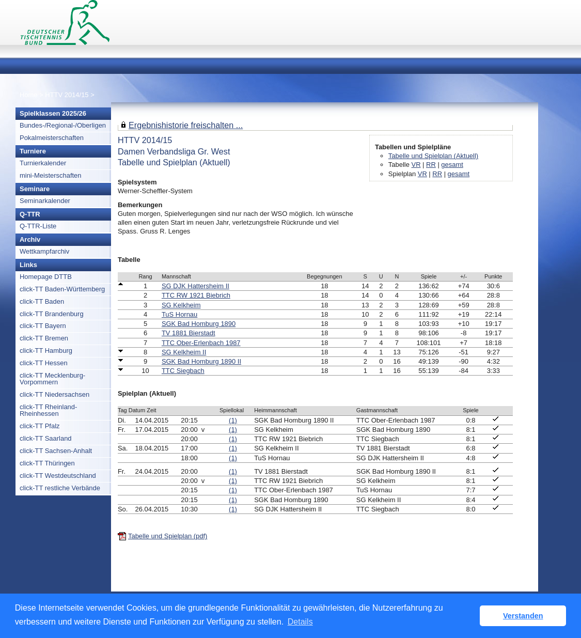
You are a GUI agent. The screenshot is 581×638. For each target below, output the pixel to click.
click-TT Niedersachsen (54, 394)
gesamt (452, 164)
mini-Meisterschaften (51, 175)
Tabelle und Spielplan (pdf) (167, 536)
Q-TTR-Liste (38, 226)
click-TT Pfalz (40, 426)
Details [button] (300, 621)
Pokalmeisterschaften (52, 138)
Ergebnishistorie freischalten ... (186, 125)
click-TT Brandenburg (52, 314)
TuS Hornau (179, 314)
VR (416, 164)
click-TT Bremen (44, 338)
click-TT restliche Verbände (60, 488)
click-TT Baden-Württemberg (62, 289)
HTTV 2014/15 (67, 95)
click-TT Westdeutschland (58, 475)
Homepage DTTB (46, 277)
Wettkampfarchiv (44, 251)
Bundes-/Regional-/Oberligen (63, 125)
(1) (233, 420)
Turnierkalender (43, 163)
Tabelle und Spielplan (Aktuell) (433, 156)
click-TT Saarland (46, 438)
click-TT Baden (42, 301)
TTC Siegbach (183, 371)
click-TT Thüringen (47, 463)
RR (431, 164)
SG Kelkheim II (184, 352)
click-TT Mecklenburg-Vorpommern (52, 378)
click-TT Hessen (44, 363)
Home (29, 95)
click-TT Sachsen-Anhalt (56, 451)
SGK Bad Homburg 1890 (198, 324)
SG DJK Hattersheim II (195, 286)
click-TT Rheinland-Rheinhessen (48, 410)
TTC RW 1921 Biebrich (196, 295)
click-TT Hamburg (46, 350)
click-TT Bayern (43, 326)
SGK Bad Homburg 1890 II (201, 361)
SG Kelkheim (181, 305)
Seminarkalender (45, 201)
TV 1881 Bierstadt (188, 333)
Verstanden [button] (523, 616)
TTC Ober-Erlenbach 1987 (201, 343)
